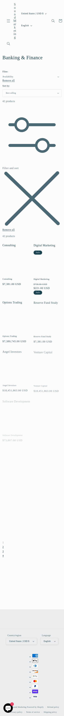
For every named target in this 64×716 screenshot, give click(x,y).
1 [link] (3, 543)
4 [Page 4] (3, 556)
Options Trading (12, 305)
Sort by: (6, 86)
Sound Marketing (19, 707)
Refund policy (53, 707)
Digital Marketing (44, 247)
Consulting (9, 247)
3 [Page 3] (3, 552)
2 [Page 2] (3, 547)
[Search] (8, 43)
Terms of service (33, 712)
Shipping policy (50, 712)
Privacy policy (16, 712)
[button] (8, 20)
